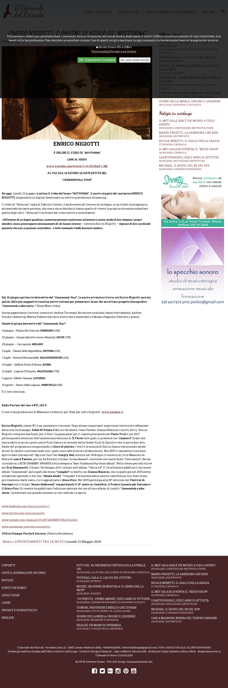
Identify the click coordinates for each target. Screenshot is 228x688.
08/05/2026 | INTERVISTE (174, 136)
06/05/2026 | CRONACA (172, 152)
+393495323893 (111, 650)
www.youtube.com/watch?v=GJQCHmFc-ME (77, 169)
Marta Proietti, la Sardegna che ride (188, 132)
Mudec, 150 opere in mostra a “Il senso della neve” (114, 592)
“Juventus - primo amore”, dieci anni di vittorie (114, 603)
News (7, 544)
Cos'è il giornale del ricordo (24, 575)
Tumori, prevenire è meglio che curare (114, 611)
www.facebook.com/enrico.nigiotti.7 (26, 509)
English (8, 620)
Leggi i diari (11, 598)
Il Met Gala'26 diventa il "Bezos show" (189, 149)
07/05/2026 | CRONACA (172, 144)
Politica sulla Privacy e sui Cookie (114, 51)
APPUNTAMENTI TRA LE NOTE (39, 544)
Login (6, 605)
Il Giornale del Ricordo (30, 650)
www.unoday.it (112, 414)
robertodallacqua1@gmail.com (139, 650)
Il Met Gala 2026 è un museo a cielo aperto (188, 569)
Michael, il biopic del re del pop (184, 165)
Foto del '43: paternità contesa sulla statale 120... (114, 571)
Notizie (7, 583)
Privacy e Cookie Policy (19, 613)
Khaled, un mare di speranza (114, 629)
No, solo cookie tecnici (135, 60)
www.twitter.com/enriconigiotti (23, 515)
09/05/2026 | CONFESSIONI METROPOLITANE (186, 128)
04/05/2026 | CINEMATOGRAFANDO (180, 169)
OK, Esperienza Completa (97, 60)
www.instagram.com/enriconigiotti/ (26, 529)
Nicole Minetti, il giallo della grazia (189, 141)
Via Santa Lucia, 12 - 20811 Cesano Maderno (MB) (73, 650)
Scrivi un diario (14, 590)
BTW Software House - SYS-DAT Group (102, 664)
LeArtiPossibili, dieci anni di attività (189, 157)
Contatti (8, 568)
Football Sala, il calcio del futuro (114, 581)
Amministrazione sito (140, 664)
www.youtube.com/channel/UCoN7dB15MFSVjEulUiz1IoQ (39, 522)
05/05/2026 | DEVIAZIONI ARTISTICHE (182, 160)
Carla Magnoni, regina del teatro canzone (188, 622)
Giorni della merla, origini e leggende (192, 102)
